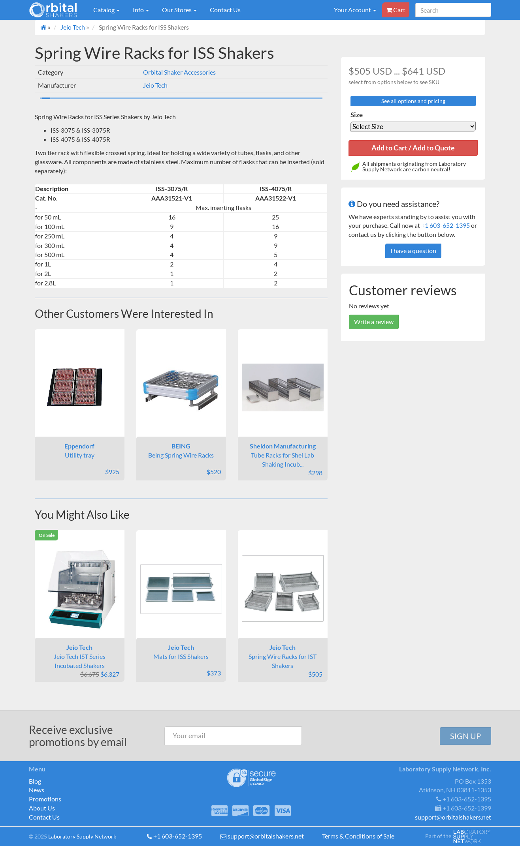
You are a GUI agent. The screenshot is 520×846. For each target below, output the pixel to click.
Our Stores (179, 9)
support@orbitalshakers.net (266, 836)
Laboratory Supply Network (82, 836)
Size (356, 115)
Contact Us (225, 9)
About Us (42, 808)
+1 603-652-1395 (445, 225)
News (36, 789)
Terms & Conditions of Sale (358, 836)
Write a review (374, 321)
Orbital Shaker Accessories (179, 72)
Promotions (45, 799)
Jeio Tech (72, 27)
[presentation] (372, 735)
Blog (35, 781)
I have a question (413, 250)
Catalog (106, 9)
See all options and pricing (413, 101)
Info (141, 9)
